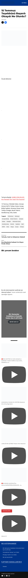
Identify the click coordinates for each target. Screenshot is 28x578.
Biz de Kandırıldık (7, 557)
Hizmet (12, 224)
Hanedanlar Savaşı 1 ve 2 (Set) (11, 552)
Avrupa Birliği (5, 218)
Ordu (7, 226)
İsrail (22, 224)
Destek (5, 566)
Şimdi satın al (14, 321)
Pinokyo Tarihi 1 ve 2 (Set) (10, 554)
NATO (3, 226)
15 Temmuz (10, 216)
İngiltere (18, 224)
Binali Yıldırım (13, 218)
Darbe (3, 221)
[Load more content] (6, 510)
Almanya (17, 216)
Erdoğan (9, 221)
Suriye (16, 226)
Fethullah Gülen (17, 221)
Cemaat (21, 218)
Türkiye (22, 226)
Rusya (12, 226)
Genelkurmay (5, 224)
